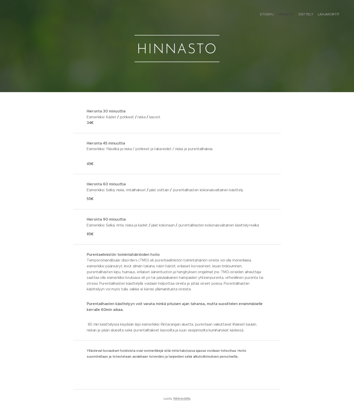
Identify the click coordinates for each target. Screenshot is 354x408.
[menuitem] (326, 14)
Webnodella (182, 398)
